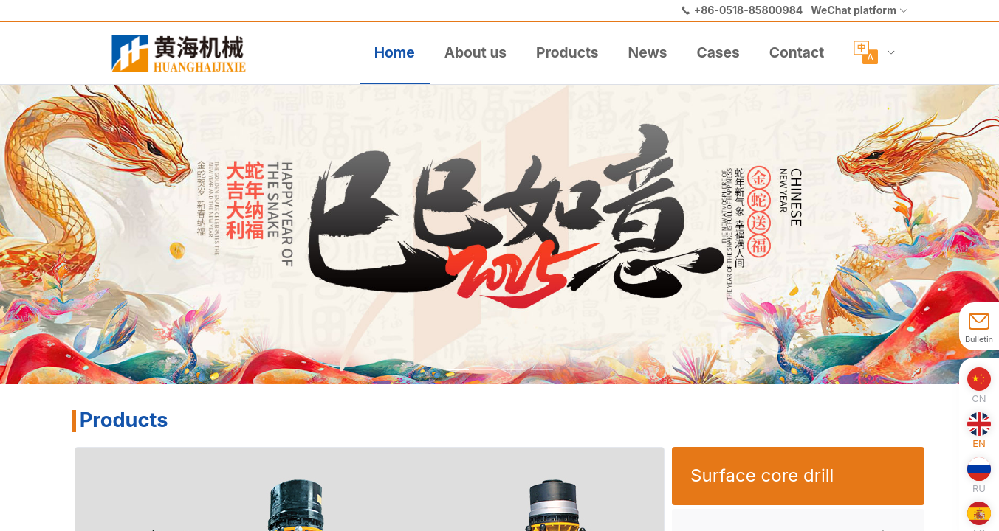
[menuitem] (185, 53)
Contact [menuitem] (796, 52)
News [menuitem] (647, 52)
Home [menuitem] (394, 52)
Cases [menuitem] (717, 52)
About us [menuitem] (475, 52)
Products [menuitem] (567, 52)
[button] (860, 10)
